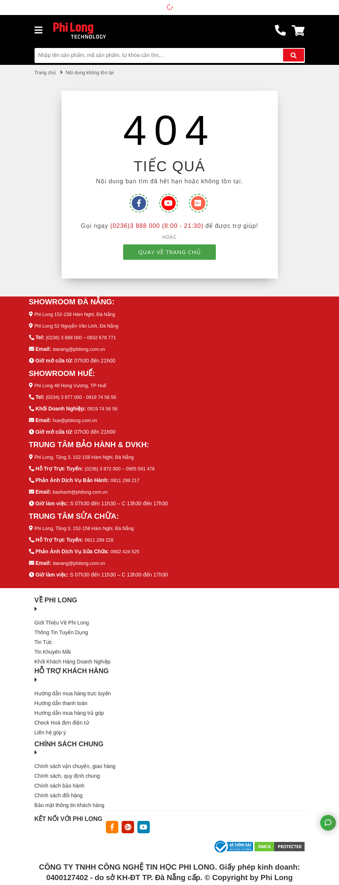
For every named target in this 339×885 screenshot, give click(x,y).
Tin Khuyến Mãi (53, 645)
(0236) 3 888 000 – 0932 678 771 (85, 336)
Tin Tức (43, 636)
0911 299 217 (127, 476)
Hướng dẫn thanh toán (61, 697)
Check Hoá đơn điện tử (62, 716)
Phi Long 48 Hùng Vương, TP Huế (74, 383)
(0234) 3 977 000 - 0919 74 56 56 (85, 395)
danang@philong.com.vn (82, 347)
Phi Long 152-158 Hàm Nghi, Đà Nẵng (79, 314)
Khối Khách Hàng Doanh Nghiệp (73, 655)
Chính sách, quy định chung (67, 770)
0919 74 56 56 (104, 406)
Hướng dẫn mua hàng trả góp (69, 707)
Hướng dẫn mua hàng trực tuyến (73, 687)
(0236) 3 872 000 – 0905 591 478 (123, 465)
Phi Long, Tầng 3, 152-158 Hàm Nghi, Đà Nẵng (89, 454)
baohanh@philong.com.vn (83, 487)
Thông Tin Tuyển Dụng (61, 626)
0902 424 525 (126, 546)
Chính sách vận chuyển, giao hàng (75, 760)
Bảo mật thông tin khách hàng (69, 799)
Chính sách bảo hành (59, 780)
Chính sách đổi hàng (59, 789)
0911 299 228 (100, 535)
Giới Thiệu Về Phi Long (62, 616)
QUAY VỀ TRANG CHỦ (169, 251)
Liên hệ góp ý (50, 726)
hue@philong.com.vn (77, 417)
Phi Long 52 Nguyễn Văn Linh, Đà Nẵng (81, 325)
